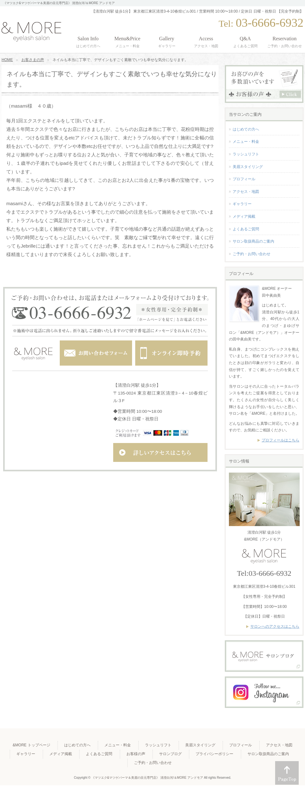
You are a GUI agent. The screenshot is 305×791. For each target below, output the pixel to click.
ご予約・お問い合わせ (251, 254)
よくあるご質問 (246, 229)
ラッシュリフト (246, 154)
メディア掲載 (244, 216)
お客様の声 (135, 754)
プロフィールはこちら (280, 440)
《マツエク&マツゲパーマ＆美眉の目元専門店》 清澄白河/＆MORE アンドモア (148, 777)
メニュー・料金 (246, 141)
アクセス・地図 (246, 191)
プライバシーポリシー (214, 754)
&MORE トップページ (31, 745)
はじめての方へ (246, 129)
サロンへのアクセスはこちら (274, 626)
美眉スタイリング (248, 167)
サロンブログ (170, 754)
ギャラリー (242, 204)
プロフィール (244, 179)
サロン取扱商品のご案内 (253, 241)
